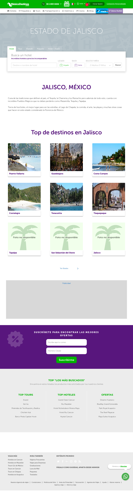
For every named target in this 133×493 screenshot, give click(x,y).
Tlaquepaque (100, 213)
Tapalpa (13, 253)
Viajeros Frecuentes (37, 460)
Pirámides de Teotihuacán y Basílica (26, 408)
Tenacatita (56, 213)
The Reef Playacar (107, 412)
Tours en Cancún (14, 469)
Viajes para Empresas (38, 463)
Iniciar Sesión (98, 4)
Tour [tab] (20, 49)
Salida (74, 61)
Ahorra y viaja (71, 485)
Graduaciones (35, 466)
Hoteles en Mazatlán (16, 463)
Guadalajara (57, 173)
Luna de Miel (34, 469)
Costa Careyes (101, 173)
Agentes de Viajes (93, 482)
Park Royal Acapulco (107, 408)
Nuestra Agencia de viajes (20, 482)
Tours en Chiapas (14, 472)
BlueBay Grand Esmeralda (107, 404)
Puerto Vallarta (16, 173)
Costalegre (14, 213)
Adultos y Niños (92, 61)
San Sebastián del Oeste (63, 253)
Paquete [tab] (40, 49)
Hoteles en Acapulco (16, 475)
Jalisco (97, 253)
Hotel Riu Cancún (66, 412)
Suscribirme (66, 360)
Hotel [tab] (11, 49)
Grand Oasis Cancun (66, 400)
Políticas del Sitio (50, 482)
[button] (52, 10)
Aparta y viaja (59, 485)
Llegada (61, 61)
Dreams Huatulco (107, 400)
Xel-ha (25, 404)
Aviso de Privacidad (65, 482)
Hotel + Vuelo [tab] (54, 49)
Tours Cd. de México (15, 466)
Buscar (118, 65)
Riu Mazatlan (66, 404)
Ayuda (104, 482)
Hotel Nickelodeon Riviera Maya (66, 408)
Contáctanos (36, 482)
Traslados (33, 475)
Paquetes (33, 472)
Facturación (79, 482)
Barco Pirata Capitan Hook (25, 417)
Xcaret (25, 400)
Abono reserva (115, 482)
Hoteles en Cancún (15, 460)
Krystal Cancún (66, 417)
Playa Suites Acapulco (107, 417)
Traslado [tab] (29, 49)
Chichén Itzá (26, 412)
